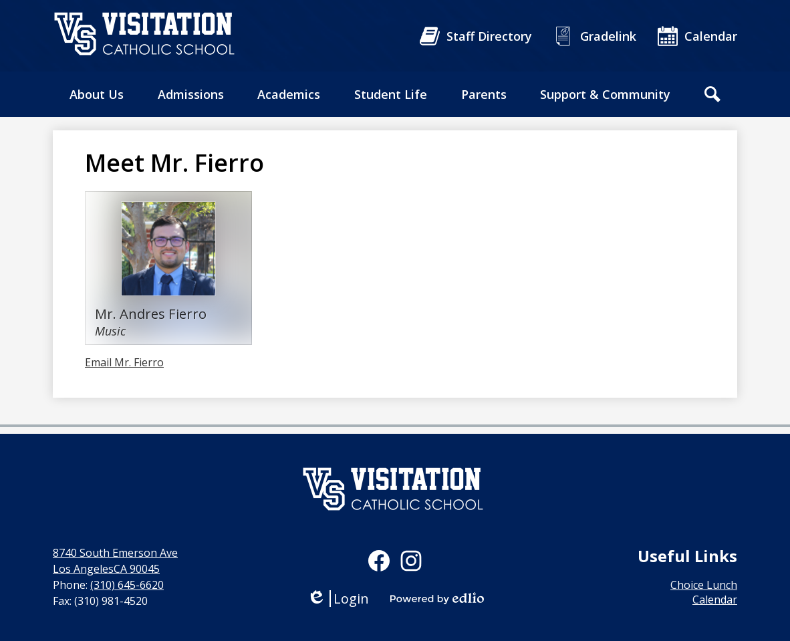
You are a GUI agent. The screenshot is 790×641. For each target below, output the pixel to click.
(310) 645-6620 (127, 585)
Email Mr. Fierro (124, 362)
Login (338, 598)
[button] (96, 94)
